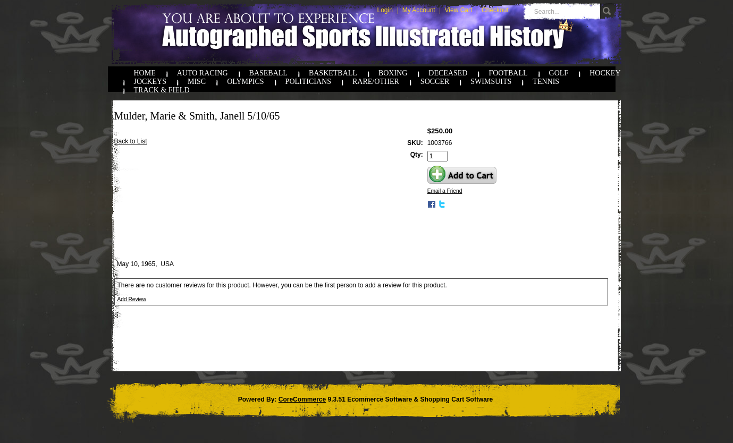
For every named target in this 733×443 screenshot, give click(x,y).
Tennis (546, 82)
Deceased (447, 73)
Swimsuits (490, 82)
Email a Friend (444, 191)
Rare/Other (375, 82)
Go (608, 11)
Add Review (131, 299)
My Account (418, 10)
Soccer (434, 82)
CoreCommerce (302, 399)
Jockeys (150, 82)
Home (145, 73)
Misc (197, 82)
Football (507, 73)
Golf (559, 73)
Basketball (333, 73)
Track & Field (162, 90)
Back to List (130, 141)
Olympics (245, 82)
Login (385, 10)
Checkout (495, 10)
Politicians (308, 82)
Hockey (604, 73)
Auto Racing (202, 73)
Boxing (392, 73)
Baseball (268, 73)
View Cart (459, 10)
